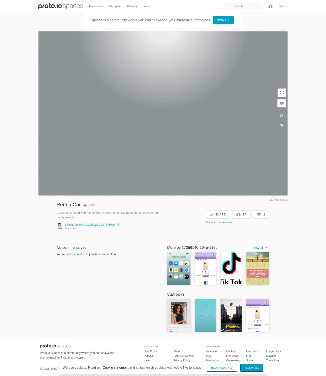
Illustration (252, 351)
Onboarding (233, 360)
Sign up (223, 20)
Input (209, 355)
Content (231, 351)
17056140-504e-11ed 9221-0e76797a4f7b (92, 224)
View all (261, 247)
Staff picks (115, 6)
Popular (132, 6)
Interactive (226, 222)
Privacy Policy (181, 360)
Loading (271, 355)
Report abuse (278, 200)
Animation (212, 351)
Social (249, 360)
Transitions (272, 360)
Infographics (273, 351)
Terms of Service (183, 355)
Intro (249, 355)
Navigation (212, 360)
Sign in (283, 6)
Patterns (96, 6)
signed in (79, 254)
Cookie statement (116, 367)
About (176, 351)
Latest (147, 6)
